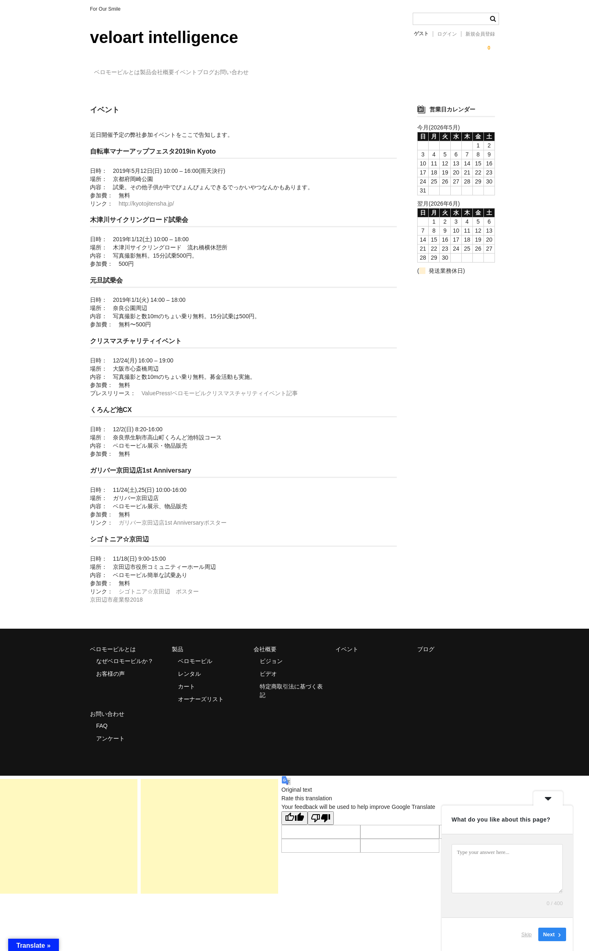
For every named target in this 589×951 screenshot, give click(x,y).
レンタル (189, 666)
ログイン (447, 34)
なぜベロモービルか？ (124, 653)
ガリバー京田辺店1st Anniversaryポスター (173, 515)
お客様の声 (110, 666)
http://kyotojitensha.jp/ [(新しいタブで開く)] (146, 196)
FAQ (102, 718)
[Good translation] (294, 810)
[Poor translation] (321, 810)
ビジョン (271, 653)
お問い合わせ (320, 73)
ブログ (277, 73)
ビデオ (268, 666)
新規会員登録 (480, 34)
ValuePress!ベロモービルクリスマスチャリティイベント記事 (220, 386)
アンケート (110, 731)
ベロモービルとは (121, 73)
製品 (167, 73)
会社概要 (200, 73)
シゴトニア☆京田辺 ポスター (159, 584)
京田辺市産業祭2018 (116, 592)
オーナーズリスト (201, 691)
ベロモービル (195, 653)
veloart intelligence (164, 37)
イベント (240, 73)
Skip (527, 934)
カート (186, 679)
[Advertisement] (68, 829)
